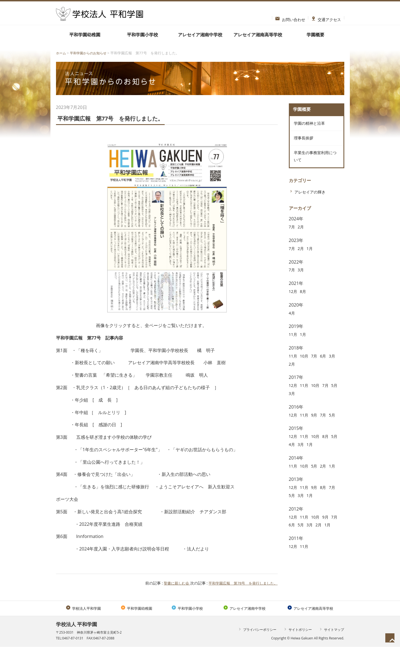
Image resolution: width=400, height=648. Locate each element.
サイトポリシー (297, 630)
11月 (293, 342)
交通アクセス (326, 17)
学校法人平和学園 (83, 609)
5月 (292, 400)
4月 (292, 320)
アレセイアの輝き (312, 199)
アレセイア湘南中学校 (200, 35)
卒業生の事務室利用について (314, 162)
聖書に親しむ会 (171, 583)
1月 (311, 255)
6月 (326, 363)
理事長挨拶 (303, 142)
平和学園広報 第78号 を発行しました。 (240, 583)
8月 (304, 298)
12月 (293, 298)
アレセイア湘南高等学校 (257, 35)
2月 (302, 234)
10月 (305, 363)
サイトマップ (331, 630)
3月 (302, 277)
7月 (292, 234)
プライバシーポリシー (256, 630)
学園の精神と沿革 (310, 125)
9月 (316, 422)
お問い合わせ (290, 17)
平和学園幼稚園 (84, 35)
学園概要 (315, 35)
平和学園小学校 (142, 35)
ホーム (61, 52)
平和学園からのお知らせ (90, 52)
